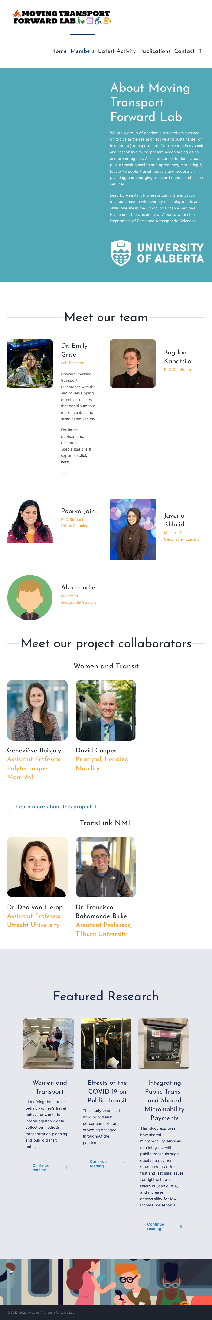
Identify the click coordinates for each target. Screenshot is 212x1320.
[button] (200, 51)
